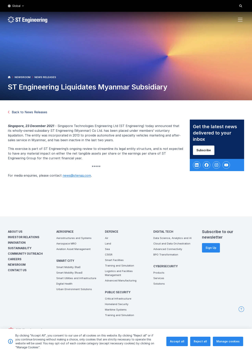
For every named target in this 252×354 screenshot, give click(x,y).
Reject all (200, 344)
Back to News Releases (27, 112)
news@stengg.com (78, 177)
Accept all (177, 344)
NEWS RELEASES (45, 77)
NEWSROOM (23, 77)
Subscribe (205, 151)
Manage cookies (228, 344)
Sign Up (211, 247)
